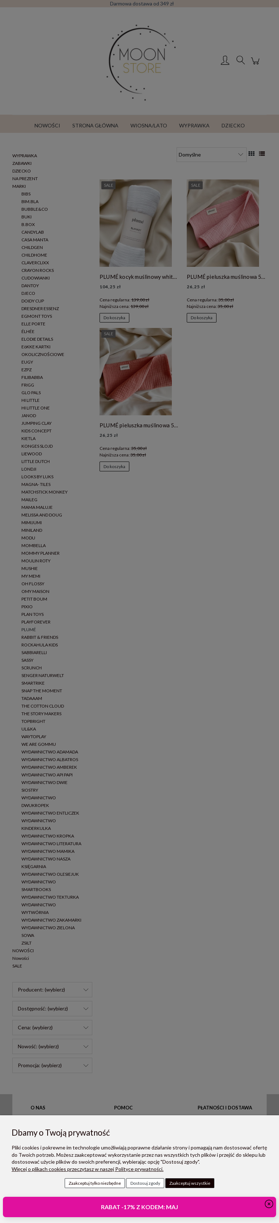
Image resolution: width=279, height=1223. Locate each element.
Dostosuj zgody (145, 1183)
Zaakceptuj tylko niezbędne (95, 1183)
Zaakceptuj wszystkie (189, 1183)
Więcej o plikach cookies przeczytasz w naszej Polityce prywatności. (87, 1169)
